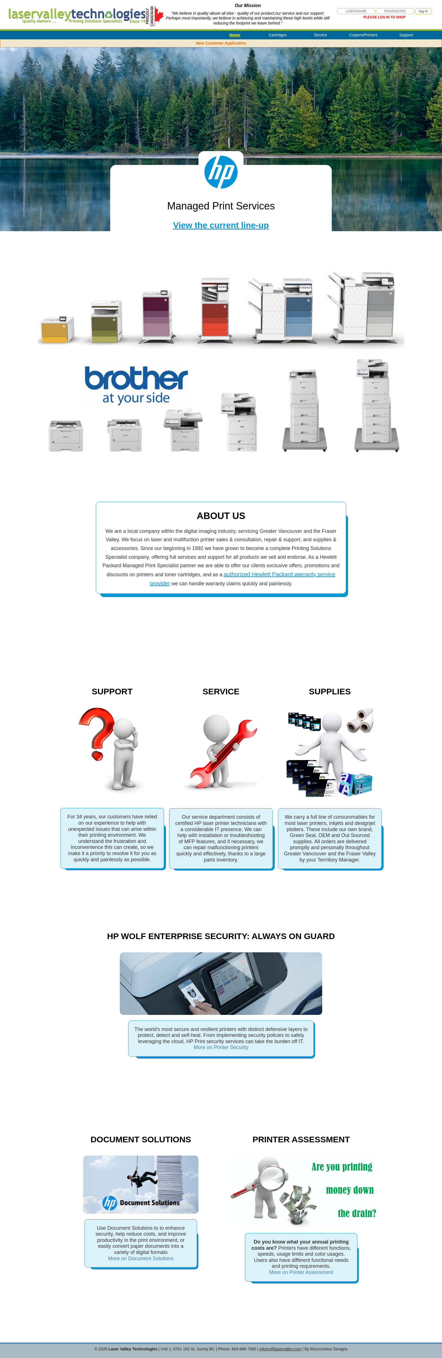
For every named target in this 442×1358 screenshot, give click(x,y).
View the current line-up (221, 225)
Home (234, 35)
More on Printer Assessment (301, 1272)
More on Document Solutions (140, 1258)
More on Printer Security (221, 1047)
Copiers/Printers (363, 35)
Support (406, 35)
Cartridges (278, 35)
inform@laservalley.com (280, 1349)
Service (320, 35)
